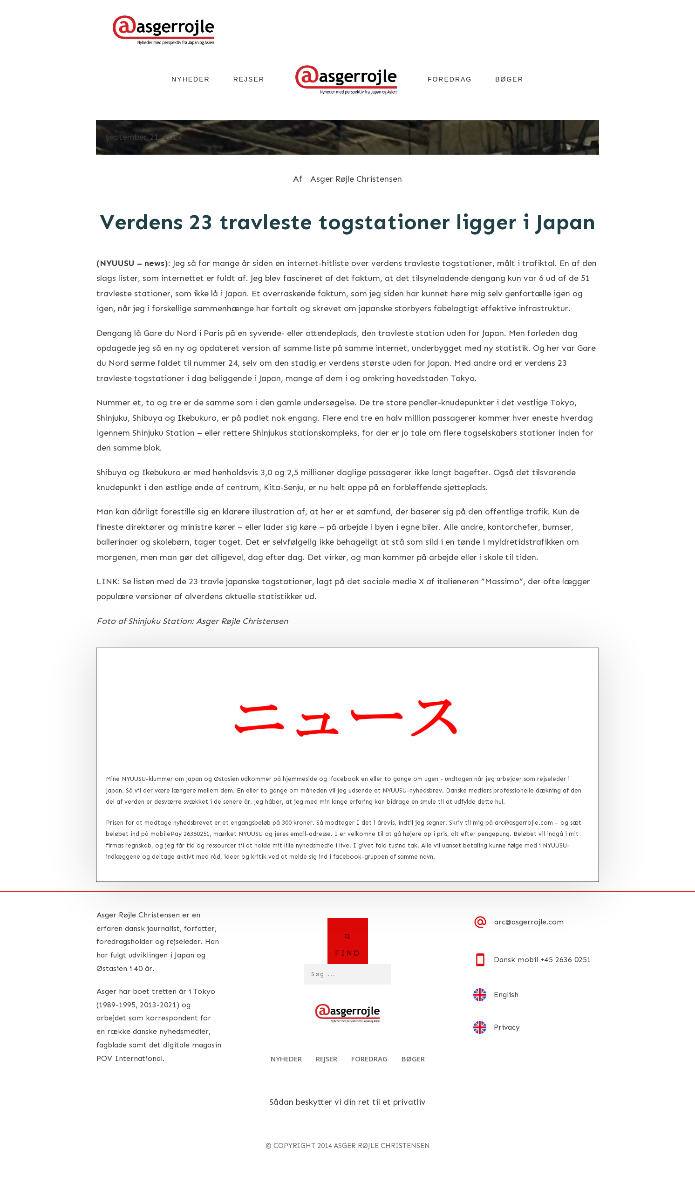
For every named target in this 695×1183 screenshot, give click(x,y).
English (506, 994)
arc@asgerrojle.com (524, 822)
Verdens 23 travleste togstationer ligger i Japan (347, 222)
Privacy (507, 1027)
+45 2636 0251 (565, 959)
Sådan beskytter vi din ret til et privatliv (347, 1102)
